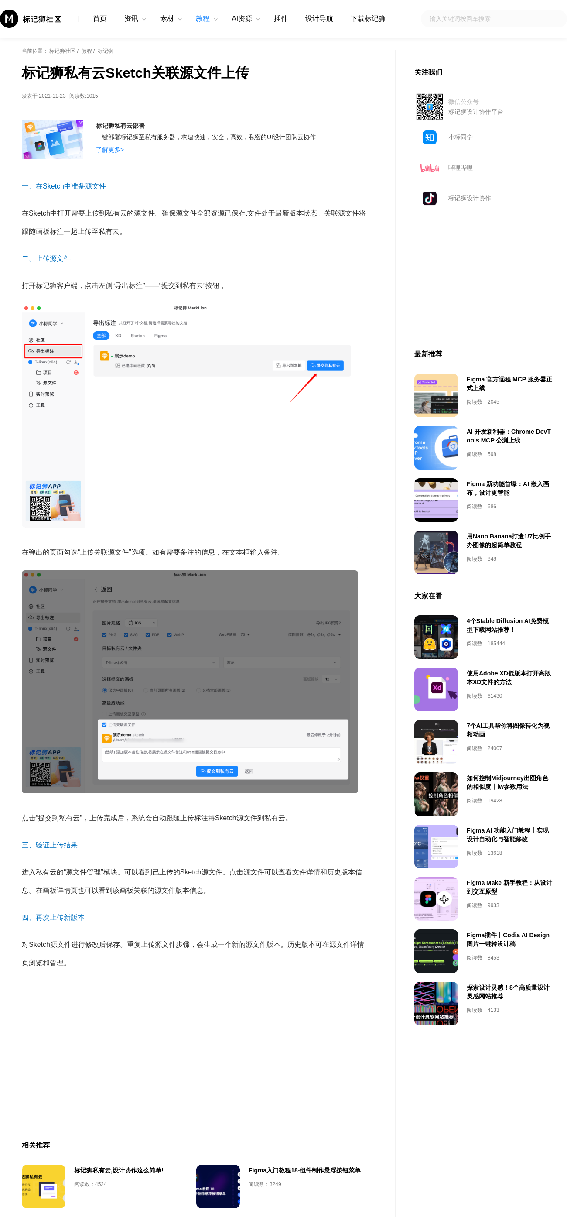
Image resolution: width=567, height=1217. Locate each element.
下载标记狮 (368, 18)
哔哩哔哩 (460, 167)
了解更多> (110, 149)
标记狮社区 (62, 51)
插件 (281, 18)
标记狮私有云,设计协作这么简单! (119, 1170)
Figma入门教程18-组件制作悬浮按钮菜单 (305, 1170)
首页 (100, 18)
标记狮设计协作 (469, 198)
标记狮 (105, 51)
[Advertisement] (196, 1062)
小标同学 (460, 137)
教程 (203, 18)
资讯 (131, 18)
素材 (167, 18)
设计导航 (319, 18)
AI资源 (242, 18)
